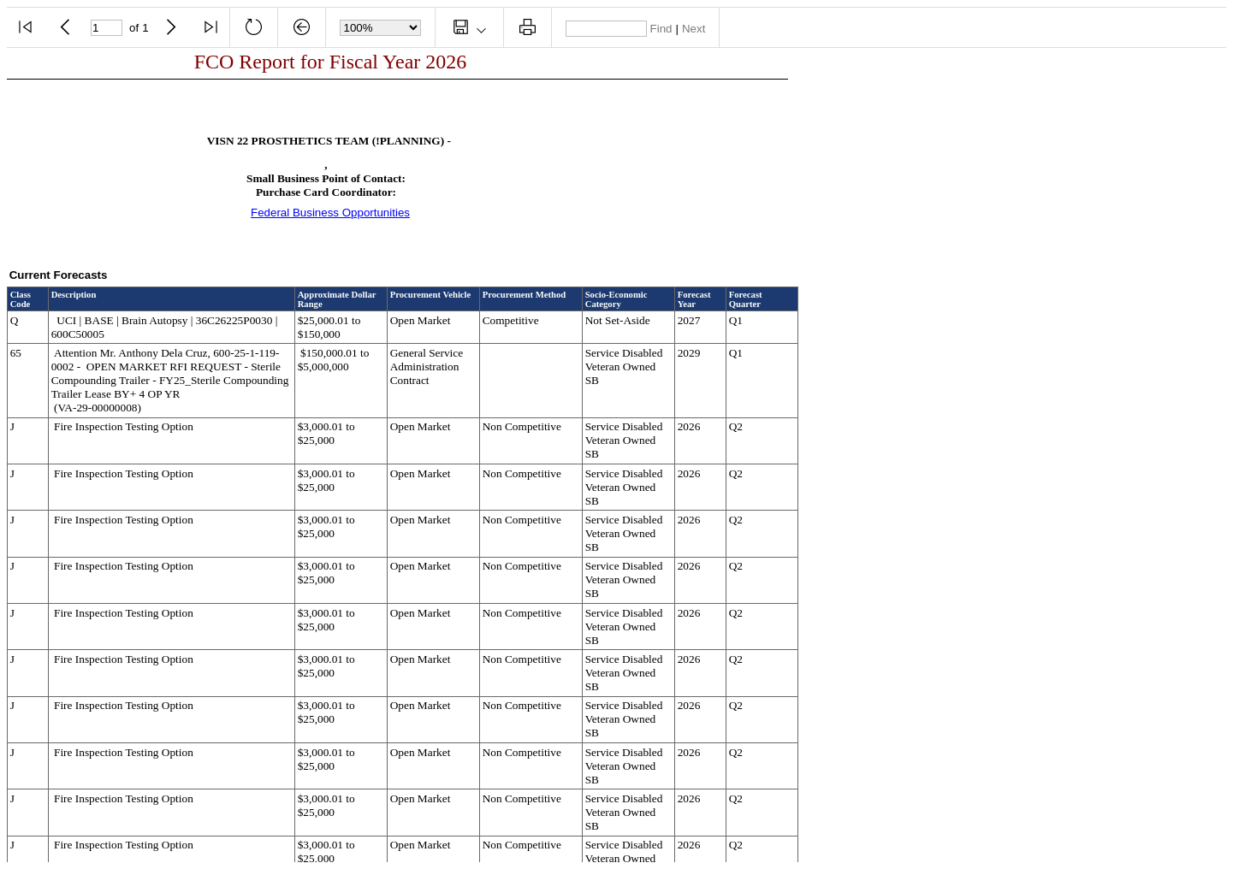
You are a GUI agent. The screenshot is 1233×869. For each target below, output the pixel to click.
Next (693, 28)
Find (661, 28)
